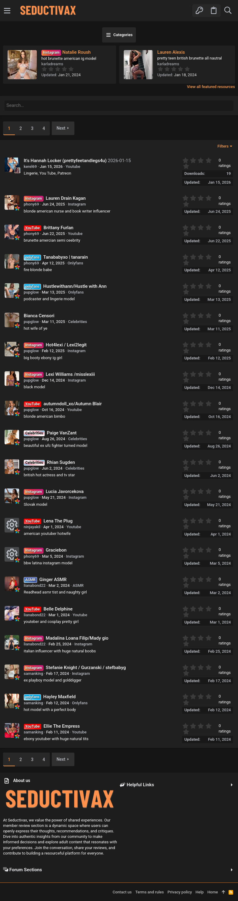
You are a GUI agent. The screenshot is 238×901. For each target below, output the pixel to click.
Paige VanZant (62, 432)
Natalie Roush (66, 52)
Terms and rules (149, 891)
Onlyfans (75, 262)
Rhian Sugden (61, 461)
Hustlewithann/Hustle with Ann (74, 285)
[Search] (228, 10)
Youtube (73, 166)
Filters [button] (223, 145)
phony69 (31, 203)
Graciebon (56, 549)
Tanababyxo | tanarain (65, 256)
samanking (33, 673)
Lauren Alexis (171, 52)
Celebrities (77, 321)
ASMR (78, 585)
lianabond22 (35, 585)
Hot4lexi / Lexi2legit (66, 344)
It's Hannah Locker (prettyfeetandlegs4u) (65, 160)
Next (61, 127)
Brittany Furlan (58, 227)
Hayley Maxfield (59, 696)
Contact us (122, 891)
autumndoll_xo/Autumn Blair (72, 403)
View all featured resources (211, 86)
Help (199, 891)
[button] (7, 10)
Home (212, 891)
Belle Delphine (58, 608)
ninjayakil (32, 526)
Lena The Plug (57, 520)
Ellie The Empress (61, 725)
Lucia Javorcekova (65, 491)
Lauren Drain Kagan (66, 197)
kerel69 (30, 166)
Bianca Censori (39, 315)
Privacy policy (179, 891)
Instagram (77, 203)
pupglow (31, 291)
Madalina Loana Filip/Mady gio (77, 637)
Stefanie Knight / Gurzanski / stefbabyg (86, 667)
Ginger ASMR (53, 579)
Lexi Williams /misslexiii (70, 373)
